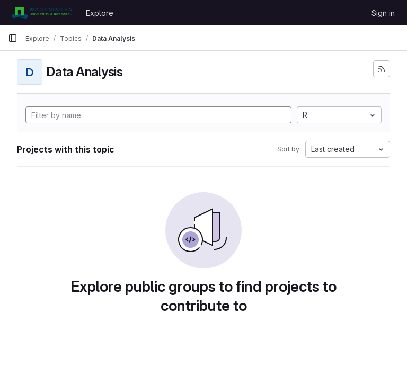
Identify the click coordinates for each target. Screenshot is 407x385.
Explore (99, 12)
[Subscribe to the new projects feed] (381, 68)
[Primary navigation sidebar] (12, 38)
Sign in (383, 12)
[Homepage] (41, 12)
